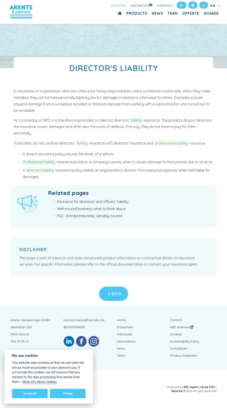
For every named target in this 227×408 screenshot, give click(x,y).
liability (136, 120)
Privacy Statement (183, 356)
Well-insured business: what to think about (91, 208)
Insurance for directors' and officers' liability (92, 201)
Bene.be (177, 391)
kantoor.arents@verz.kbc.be (84, 320)
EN (214, 5)
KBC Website (182, 327)
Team (173, 13)
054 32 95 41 (19, 341)
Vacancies (141, 5)
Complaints (178, 348)
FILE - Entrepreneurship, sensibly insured (89, 216)
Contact (165, 6)
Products (136, 13)
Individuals (124, 334)
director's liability (40, 170)
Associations (126, 341)
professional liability (171, 143)
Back (114, 294)
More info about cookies (39, 382)
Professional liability (39, 162)
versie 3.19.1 (207, 387)
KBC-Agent (191, 387)
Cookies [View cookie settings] (176, 334)
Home (121, 320)
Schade (211, 13)
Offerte (190, 13)
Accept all (29, 393)
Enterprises (125, 327)
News (157, 13)
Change (68, 393)
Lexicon (118, 6)
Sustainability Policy (184, 341)
